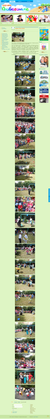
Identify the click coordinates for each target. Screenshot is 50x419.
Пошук (31, 406)
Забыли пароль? (14, 411)
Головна (15, 402)
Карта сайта (32, 407)
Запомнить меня (14, 408)
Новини (19, 402)
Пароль (13, 406)
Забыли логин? (14, 412)
